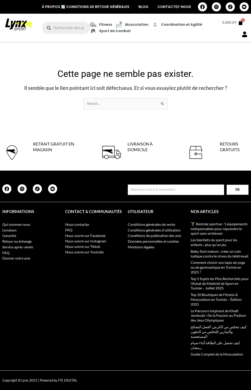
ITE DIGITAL (67, 380)
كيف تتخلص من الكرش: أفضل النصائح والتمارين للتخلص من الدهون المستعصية (219, 331)
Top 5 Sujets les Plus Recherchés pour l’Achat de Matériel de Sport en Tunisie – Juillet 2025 (220, 283)
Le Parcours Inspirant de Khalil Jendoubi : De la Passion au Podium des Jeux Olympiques (218, 315)
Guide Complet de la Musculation (217, 354)
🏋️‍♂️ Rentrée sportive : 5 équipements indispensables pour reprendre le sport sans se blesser (219, 229)
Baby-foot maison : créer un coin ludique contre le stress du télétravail (219, 253)
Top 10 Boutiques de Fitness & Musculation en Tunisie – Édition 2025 (216, 300)
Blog (143, 6)
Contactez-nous (174, 6)
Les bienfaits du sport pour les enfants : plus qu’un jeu (214, 242)
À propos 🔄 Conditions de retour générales (85, 6)
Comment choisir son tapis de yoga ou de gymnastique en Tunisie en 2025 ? (218, 267)
